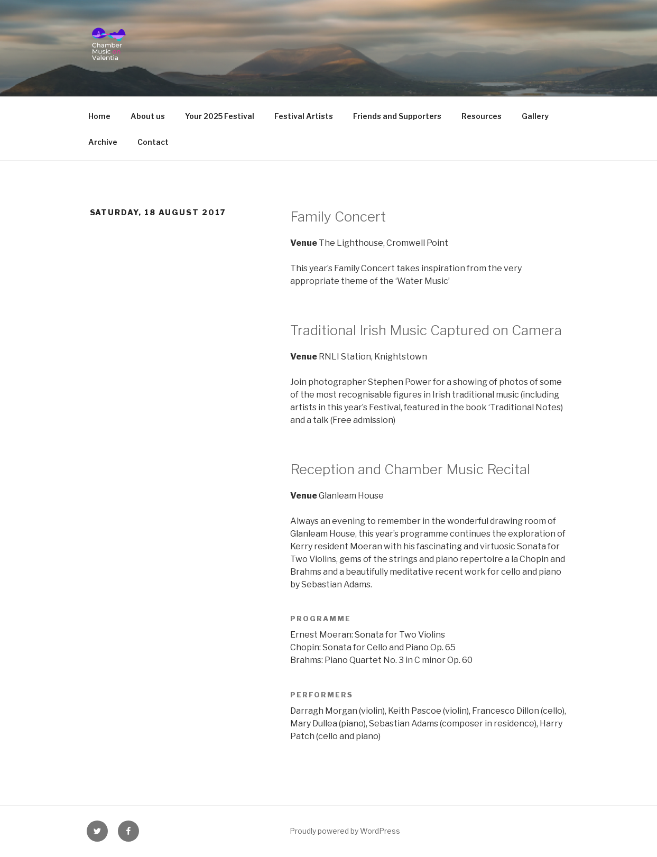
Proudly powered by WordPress (345, 830)
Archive (102, 141)
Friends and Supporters (397, 116)
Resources (481, 116)
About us (148, 116)
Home (99, 116)
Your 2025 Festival (219, 116)
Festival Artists (303, 116)
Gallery (535, 116)
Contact (153, 141)
